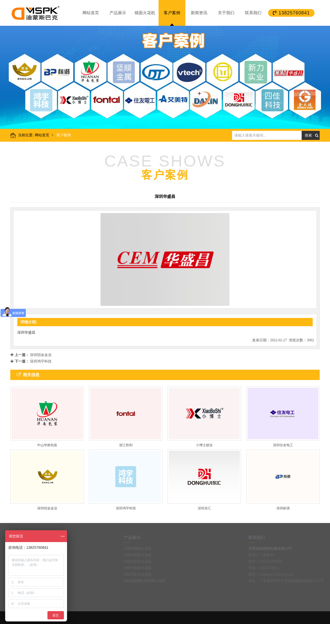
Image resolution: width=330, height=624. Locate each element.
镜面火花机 (145, 13)
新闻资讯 (199, 13)
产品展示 (118, 13)
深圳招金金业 (41, 355)
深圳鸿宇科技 (41, 361)
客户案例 (172, 13)
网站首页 (90, 13)
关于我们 (226, 13)
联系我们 (253, 13)
